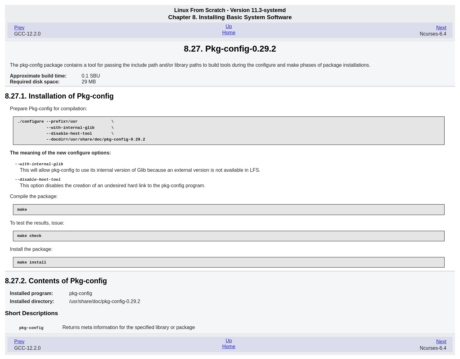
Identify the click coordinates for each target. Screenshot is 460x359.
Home (229, 32)
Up (229, 26)
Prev (19, 27)
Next (441, 27)
